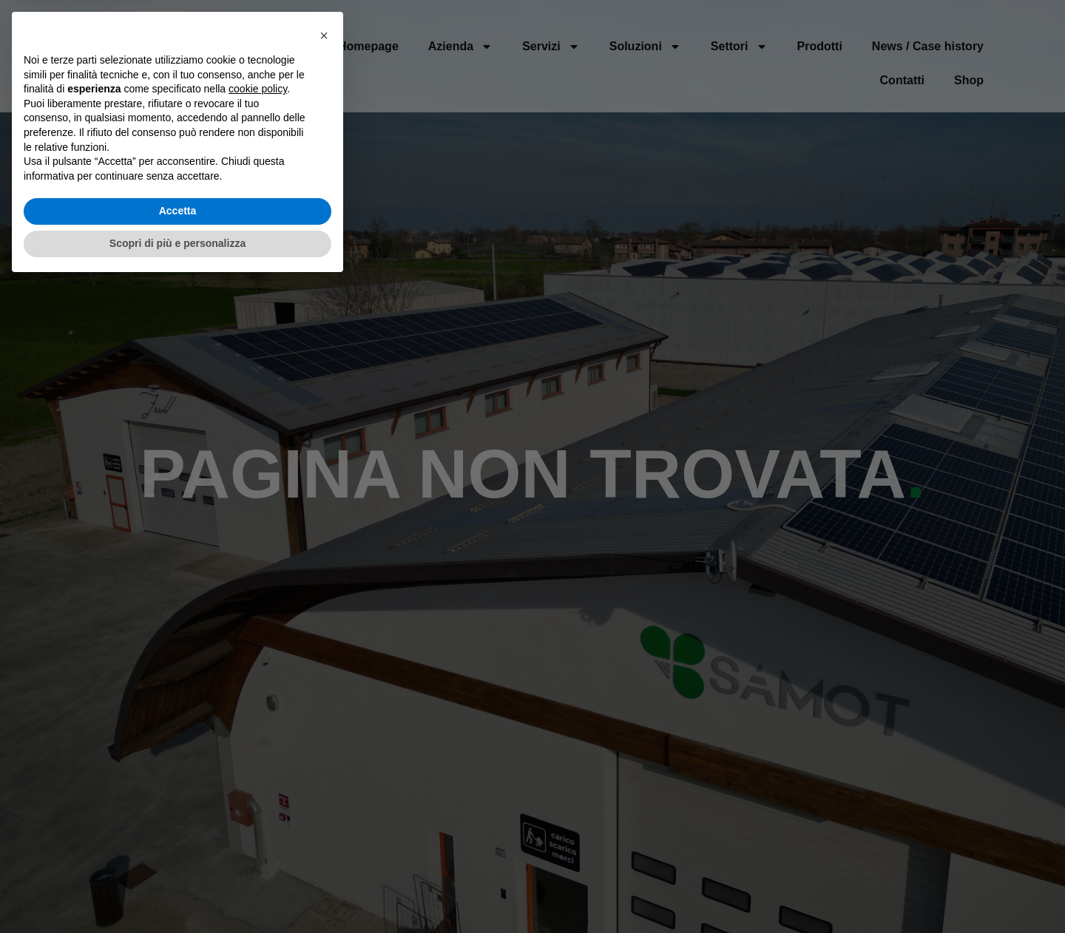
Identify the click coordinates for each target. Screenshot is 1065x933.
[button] (324, 684)
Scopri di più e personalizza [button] (177, 892)
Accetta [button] (178, 860)
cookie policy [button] (258, 738)
